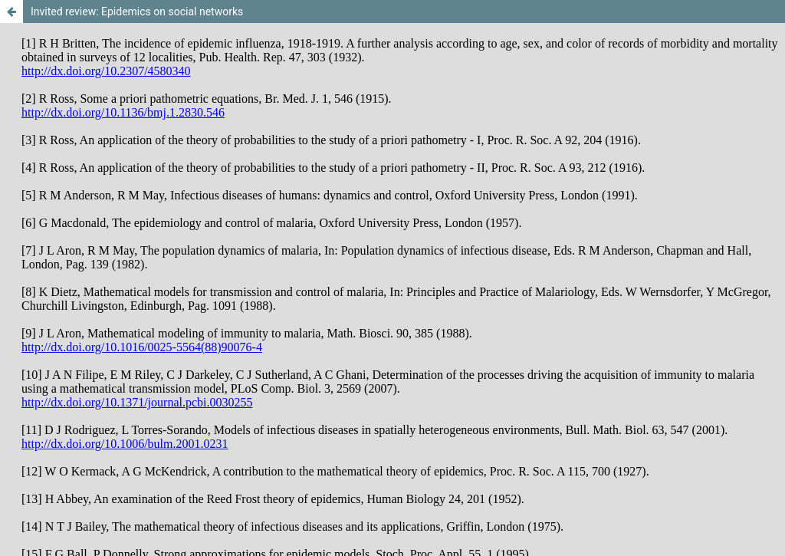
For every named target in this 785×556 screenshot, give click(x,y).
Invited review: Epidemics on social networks (137, 11)
